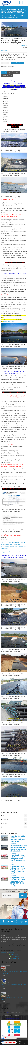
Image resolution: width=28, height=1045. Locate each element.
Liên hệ (25, 1043)
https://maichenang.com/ (9, 321)
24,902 (17, 1034)
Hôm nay (12, 1024)
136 (17, 1029)
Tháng (12, 1029)
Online (12, 1021)
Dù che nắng (5, 815)
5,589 (17, 1032)
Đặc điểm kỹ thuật (14, 72)
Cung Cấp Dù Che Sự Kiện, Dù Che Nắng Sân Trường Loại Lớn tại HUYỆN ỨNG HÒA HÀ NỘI (17, 858)
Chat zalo (8, 1038)
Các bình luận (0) (7, 75)
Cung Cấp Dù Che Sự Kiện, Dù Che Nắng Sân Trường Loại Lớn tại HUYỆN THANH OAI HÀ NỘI (17, 881)
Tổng (12, 1034)
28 (17, 1027)
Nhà (2, 15)
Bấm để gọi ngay (10, 1042)
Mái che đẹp (5, 819)
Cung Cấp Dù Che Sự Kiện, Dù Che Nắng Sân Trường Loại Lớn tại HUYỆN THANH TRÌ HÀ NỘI (17, 870)
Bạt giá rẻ (5, 823)
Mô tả (4, 72)
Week (12, 1027)
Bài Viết (20, 1043)
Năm (12, 1032)
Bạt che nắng (5, 827)
